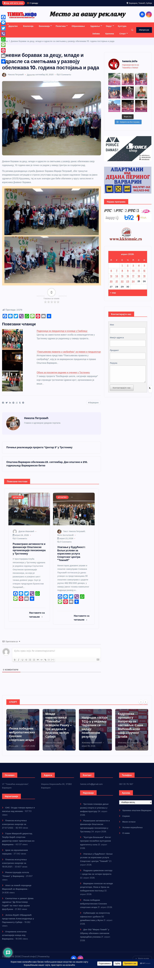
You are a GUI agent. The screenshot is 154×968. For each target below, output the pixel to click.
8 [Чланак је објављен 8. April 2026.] (122, 274)
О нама (126, 836)
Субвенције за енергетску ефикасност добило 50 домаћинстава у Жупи (95, 920)
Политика (61, 29)
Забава (96, 37)
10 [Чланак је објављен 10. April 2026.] (133, 274)
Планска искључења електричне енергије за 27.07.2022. (14, 827)
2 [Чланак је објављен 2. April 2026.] (127, 268)
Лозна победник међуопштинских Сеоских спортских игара (93, 907)
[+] (53, 663)
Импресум (144, 33)
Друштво (13, 29)
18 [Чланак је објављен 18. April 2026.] (139, 279)
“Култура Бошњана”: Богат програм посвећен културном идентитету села (95, 844)
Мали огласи (129, 825)
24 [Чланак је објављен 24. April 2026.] (133, 284)
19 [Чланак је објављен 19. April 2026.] (144, 279)
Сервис (126, 819)
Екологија (28, 29)
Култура (122, 29)
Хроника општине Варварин (137, 813)
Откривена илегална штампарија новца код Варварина (14, 938)
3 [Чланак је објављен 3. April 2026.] (133, 268)
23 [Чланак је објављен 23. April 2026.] (127, 284)
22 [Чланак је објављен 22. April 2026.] (122, 284)
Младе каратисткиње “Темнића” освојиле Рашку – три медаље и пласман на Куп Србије (95, 728)
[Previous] (141, 705)
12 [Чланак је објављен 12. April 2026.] (144, 274)
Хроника (109, 37)
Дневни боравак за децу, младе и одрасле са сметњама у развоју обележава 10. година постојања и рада (62, 44)
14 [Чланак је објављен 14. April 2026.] (117, 279)
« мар (113, 296)
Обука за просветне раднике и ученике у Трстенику (63, 375)
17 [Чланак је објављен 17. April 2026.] (133, 279)
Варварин (94, 406)
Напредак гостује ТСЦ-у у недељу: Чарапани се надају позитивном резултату (131, 730)
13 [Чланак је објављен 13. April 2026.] (111, 279)
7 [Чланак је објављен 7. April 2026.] (116, 274)
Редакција (50, 749)
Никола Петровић (13, 78)
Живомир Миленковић (128, 746)
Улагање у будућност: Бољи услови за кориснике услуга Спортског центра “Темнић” (96, 860)
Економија (44, 29)
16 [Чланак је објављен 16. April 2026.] (128, 279)
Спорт (123, 37)
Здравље (95, 29)
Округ (109, 29)
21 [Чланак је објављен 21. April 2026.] (117, 284)
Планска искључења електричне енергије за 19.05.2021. (14, 866)
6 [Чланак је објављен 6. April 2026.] (111, 274)
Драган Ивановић (23, 534)
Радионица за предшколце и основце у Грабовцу (62, 334)
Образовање (78, 29)
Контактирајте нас (122, 391)
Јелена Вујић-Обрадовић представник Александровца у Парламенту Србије (18, 922)
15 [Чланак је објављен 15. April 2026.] (122, 279)
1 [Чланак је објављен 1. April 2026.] (122, 268)
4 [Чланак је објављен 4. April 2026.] (139, 268)
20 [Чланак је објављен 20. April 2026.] (111, 284)
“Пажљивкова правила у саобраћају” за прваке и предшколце (69, 355)
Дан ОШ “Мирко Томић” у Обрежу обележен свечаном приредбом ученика (94, 936)
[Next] (146, 705)
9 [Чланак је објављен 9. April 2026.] (127, 274)
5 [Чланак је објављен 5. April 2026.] (144, 268)
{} (49, 663)
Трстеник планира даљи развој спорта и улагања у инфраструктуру (23, 732)
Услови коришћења (132, 831)
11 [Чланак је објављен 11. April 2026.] (139, 274)
